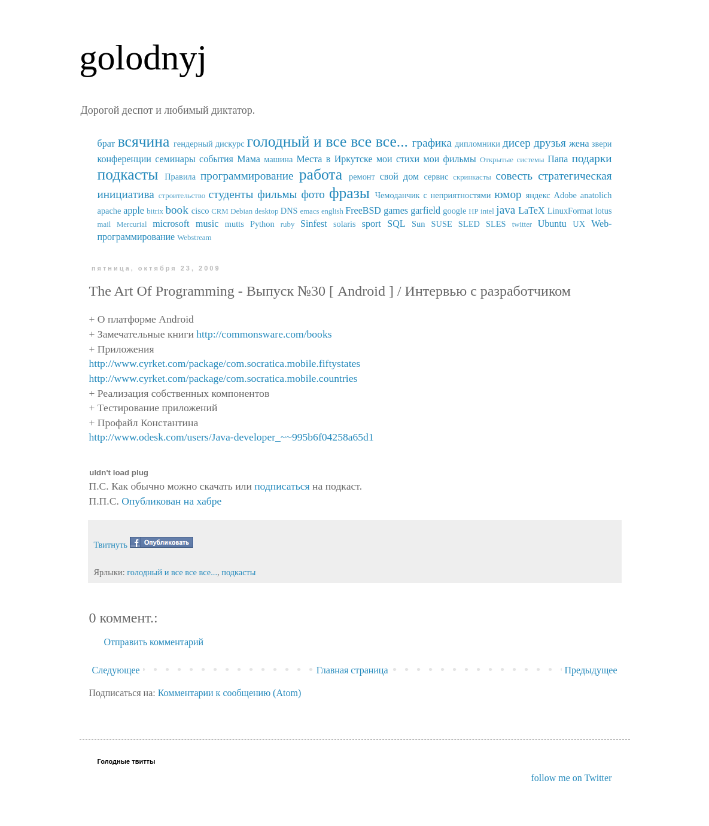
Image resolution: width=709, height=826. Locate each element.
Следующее (116, 670)
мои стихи (397, 159)
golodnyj (143, 57)
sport (371, 223)
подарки (592, 158)
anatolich (596, 195)
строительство (182, 196)
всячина (144, 141)
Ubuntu (552, 223)
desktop (267, 211)
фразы (349, 193)
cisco (200, 210)
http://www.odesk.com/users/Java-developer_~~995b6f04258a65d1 (231, 437)
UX (579, 224)
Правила (180, 176)
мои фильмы (450, 159)
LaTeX (531, 210)
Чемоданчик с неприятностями (433, 195)
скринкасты (472, 177)
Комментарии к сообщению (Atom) (230, 693)
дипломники (477, 143)
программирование (247, 175)
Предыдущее (591, 670)
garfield (425, 210)
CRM (219, 211)
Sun (418, 224)
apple (133, 210)
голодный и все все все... (327, 141)
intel (487, 211)
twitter (522, 224)
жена (579, 143)
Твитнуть (111, 544)
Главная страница (352, 670)
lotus (603, 210)
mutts (234, 224)
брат (106, 143)
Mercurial (132, 224)
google (454, 210)
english (332, 211)
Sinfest (313, 223)
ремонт (362, 176)
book (176, 210)
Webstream (194, 237)
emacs (309, 211)
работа (321, 174)
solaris (344, 224)
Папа (557, 159)
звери (602, 143)
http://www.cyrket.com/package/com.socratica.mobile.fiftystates (225, 363)
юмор (507, 194)
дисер (517, 142)
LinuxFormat (570, 210)
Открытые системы (512, 160)
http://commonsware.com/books (263, 334)
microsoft (171, 223)
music (207, 223)
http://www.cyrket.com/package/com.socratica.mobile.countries (223, 378)
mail (104, 224)
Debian (241, 211)
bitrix (155, 211)
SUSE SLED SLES (468, 224)
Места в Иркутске (334, 159)
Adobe (565, 195)
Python (262, 224)
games (396, 210)
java (505, 210)
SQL (396, 223)
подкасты (128, 174)
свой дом (399, 176)
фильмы (277, 194)
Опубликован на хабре (171, 501)
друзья (550, 142)
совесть (513, 175)
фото (313, 194)
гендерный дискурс (209, 143)
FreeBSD (363, 210)
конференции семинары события (165, 159)
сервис (436, 176)
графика (432, 142)
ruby (287, 224)
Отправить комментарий (154, 642)
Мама (248, 159)
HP (473, 211)
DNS (289, 210)
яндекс (538, 195)
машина (278, 159)
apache (109, 210)
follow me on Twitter (571, 778)
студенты (230, 194)
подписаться (281, 486)
